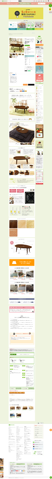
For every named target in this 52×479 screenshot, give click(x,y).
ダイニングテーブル (18, 429)
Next (23, 45)
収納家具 (25, 426)
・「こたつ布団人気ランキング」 (14, 327)
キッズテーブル (17, 434)
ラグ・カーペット (25, 434)
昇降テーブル (17, 432)
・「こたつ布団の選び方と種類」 (14, 323)
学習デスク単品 (17, 455)
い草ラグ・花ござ (25, 448)
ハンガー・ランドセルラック (19, 458)
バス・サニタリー (37, 429)
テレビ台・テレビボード (26, 431)
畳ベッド (9, 428)
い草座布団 (25, 450)
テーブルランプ (25, 444)
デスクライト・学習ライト (18, 459)
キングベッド (10, 432)
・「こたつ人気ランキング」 (14, 325)
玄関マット (25, 436)
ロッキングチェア (18, 442)
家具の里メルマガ (38, 122)
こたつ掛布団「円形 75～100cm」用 (18, 417)
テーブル (17, 426)
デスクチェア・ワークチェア (19, 437)
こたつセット (17, 449)
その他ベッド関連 (10, 434)
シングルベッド (10, 429)
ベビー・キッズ (36, 431)
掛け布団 (9, 447)
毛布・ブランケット (10, 449)
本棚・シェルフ (25, 428)
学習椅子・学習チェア (18, 439)
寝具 (9, 446)
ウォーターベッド (11, 444)
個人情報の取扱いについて (39, 120)
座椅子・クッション (18, 440)
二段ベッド (10, 437)
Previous (10, 45)
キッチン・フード (37, 427)
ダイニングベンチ (18, 431)
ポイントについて (38, 121)
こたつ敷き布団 (17, 448)
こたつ (17, 447)
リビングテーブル (10, 34)
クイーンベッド (10, 431)
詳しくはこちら (16, 369)
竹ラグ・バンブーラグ (26, 437)
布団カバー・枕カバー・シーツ (11, 450)
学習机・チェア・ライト (19, 453)
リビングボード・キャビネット (27, 429)
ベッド (9, 426)
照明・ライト (25, 442)
